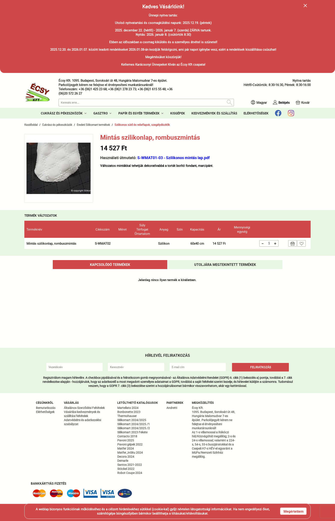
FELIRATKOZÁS (260, 367)
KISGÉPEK (177, 113)
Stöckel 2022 (125, 469)
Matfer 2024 (125, 448)
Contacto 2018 (127, 436)
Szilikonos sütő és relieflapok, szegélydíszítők (142, 125)
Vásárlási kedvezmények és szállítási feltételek (82, 414)
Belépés (284, 102)
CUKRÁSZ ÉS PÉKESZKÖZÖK (62, 113)
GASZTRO (100, 113)
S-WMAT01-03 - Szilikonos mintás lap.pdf (173, 157)
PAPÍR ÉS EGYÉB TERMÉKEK (139, 113)
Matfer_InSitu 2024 (130, 452)
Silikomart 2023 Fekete (132, 432)
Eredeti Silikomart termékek (93, 125)
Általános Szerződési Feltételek (84, 408)
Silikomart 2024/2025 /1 (133, 424)
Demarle (122, 461)
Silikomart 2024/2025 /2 (133, 428)
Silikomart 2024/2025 (131, 420)
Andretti (171, 408)
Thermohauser (127, 416)
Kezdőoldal (31, 125)
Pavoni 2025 (125, 440)
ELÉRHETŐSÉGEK (256, 113)
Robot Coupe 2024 (129, 473)
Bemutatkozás (45, 408)
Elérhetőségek (45, 412)
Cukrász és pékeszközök (57, 125)
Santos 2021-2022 (129, 465)
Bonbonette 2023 (128, 412)
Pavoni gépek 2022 (130, 444)
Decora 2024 (125, 456)
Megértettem (294, 511)
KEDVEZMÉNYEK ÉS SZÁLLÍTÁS (214, 113)
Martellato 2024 (127, 408)
